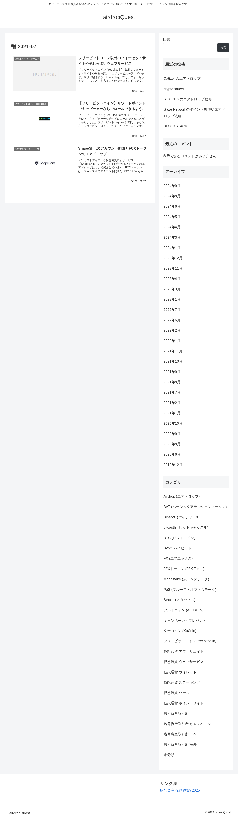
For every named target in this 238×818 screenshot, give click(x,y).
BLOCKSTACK (175, 126)
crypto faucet (174, 89)
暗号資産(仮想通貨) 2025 (180, 790)
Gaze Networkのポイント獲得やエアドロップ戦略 (194, 113)
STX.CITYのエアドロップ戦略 (188, 99)
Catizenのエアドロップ (182, 78)
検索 (166, 40)
